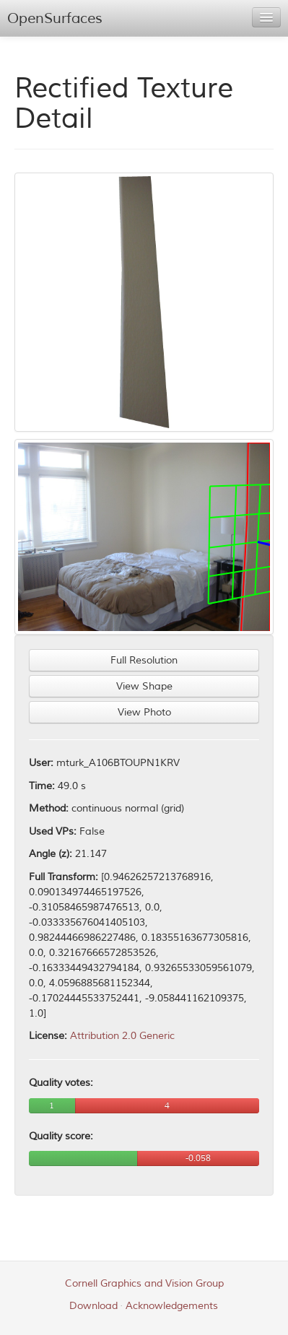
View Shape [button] (144, 686)
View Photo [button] (144, 712)
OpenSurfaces (54, 18)
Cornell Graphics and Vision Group (144, 1283)
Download (93, 1306)
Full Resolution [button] (144, 660)
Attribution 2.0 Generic (122, 1036)
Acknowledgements (172, 1306)
